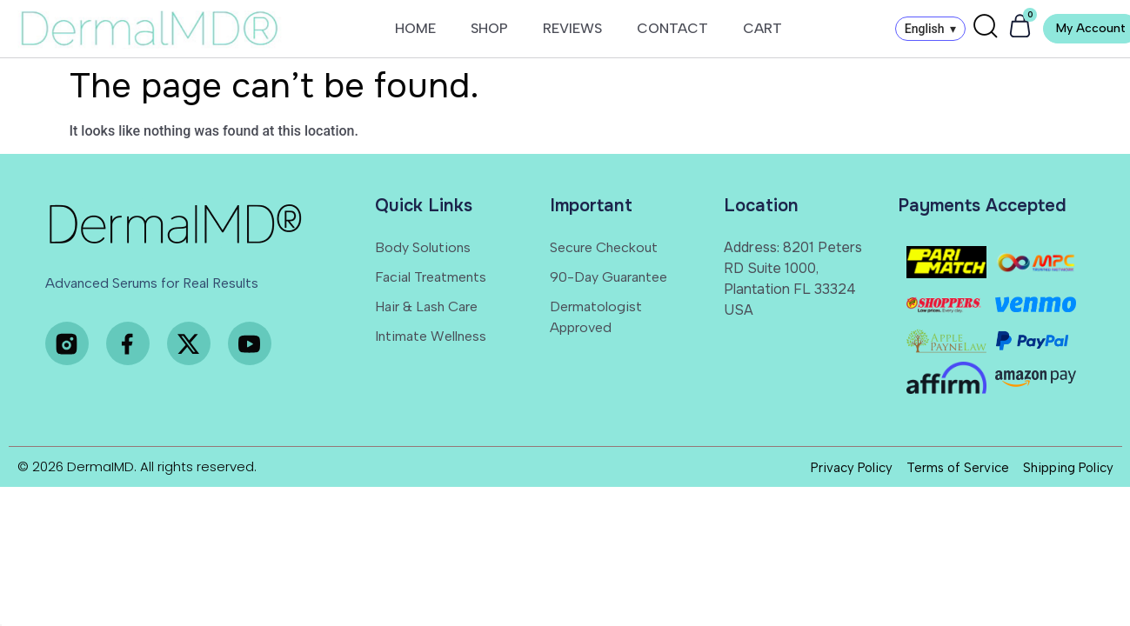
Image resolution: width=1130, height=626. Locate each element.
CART (762, 28)
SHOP (489, 28)
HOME (415, 28)
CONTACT (672, 28)
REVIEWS (572, 28)
